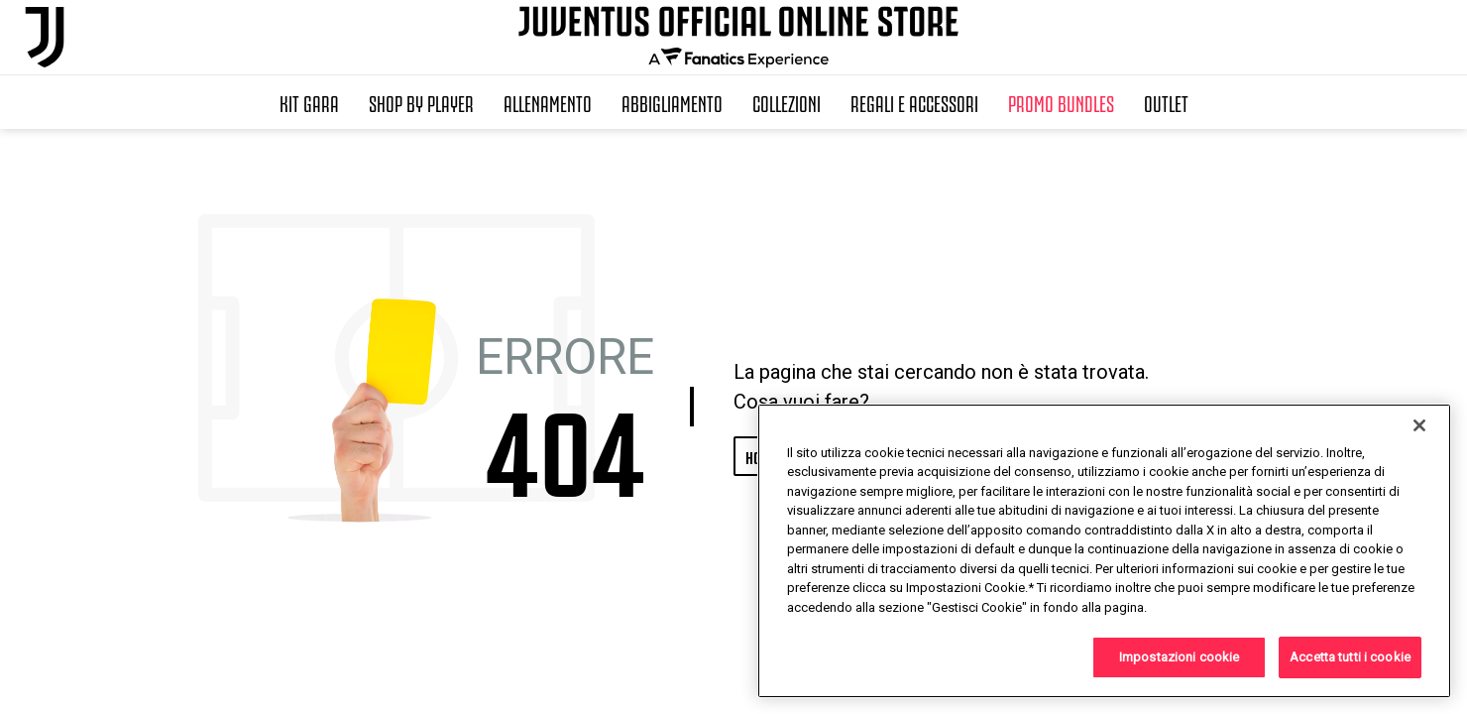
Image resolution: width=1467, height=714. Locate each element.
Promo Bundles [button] (1061, 102)
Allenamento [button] (548, 102)
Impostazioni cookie (1179, 657)
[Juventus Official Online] (44, 37)
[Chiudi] (1419, 425)
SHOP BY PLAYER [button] (421, 102)
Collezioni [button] (786, 102)
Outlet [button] (1166, 102)
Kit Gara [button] (309, 102)
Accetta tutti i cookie (1350, 657)
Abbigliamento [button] (672, 102)
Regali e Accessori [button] (914, 102)
